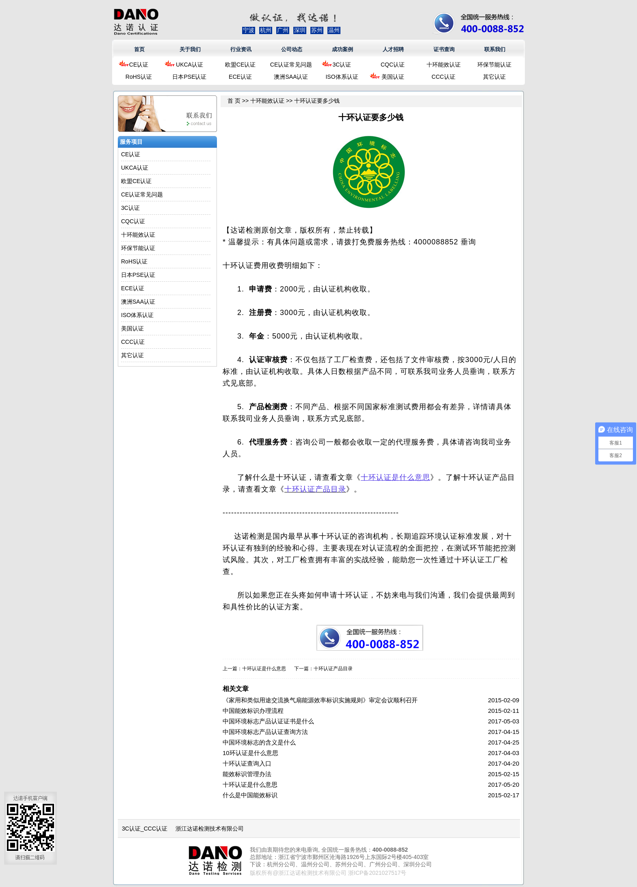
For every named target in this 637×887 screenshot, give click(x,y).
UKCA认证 (189, 64)
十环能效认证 (444, 64)
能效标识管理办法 (247, 773)
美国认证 (392, 76)
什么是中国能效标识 (250, 795)
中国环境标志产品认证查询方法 (265, 731)
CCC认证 (443, 76)
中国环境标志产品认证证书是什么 (268, 721)
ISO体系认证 (341, 76)
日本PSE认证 (189, 76)
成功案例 (342, 49)
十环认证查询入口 (247, 763)
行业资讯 (240, 49)
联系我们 (494, 49)
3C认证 (342, 64)
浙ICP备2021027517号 (377, 873)
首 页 (234, 100)
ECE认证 (240, 76)
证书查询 (444, 49)
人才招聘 (393, 49)
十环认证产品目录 (333, 668)
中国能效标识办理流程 (253, 710)
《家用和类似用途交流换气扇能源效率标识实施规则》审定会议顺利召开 (320, 700)
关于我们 (190, 49)
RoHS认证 (139, 76)
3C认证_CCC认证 (144, 828)
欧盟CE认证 (240, 64)
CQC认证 (393, 64)
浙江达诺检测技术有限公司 (210, 828)
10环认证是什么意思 (250, 752)
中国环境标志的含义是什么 (259, 742)
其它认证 (494, 76)
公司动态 (291, 49)
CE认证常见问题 (291, 64)
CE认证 (138, 64)
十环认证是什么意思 (264, 668)
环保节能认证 (494, 64)
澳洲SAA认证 (291, 76)
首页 (139, 49)
